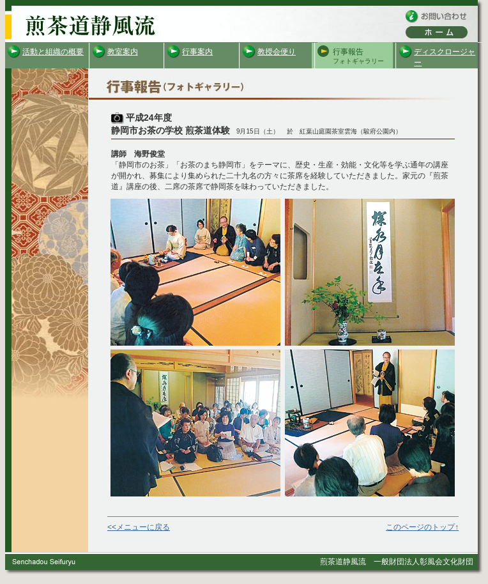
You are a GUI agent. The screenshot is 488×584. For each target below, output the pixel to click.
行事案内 (197, 51)
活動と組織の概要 (53, 51)
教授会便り (276, 51)
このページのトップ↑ (422, 527)
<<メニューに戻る (138, 527)
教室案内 (122, 51)
